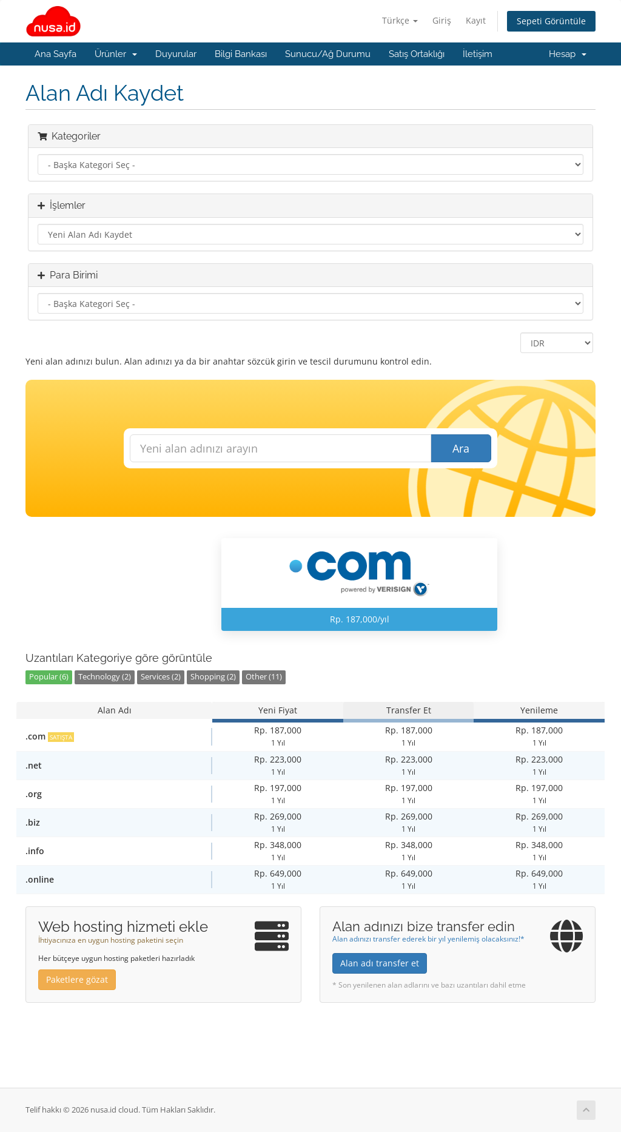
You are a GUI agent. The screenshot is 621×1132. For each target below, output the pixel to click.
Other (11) (264, 677)
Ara (460, 448)
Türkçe (400, 20)
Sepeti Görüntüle (551, 21)
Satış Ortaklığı (417, 54)
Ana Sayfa (55, 54)
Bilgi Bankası (241, 54)
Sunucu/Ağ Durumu (328, 54)
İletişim (477, 54)
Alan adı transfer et (379, 963)
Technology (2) (104, 677)
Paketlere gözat (77, 979)
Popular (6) (49, 677)
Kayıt (476, 20)
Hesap (567, 54)
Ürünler (116, 54)
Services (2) (161, 677)
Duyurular (175, 54)
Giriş (441, 20)
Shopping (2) (213, 677)
